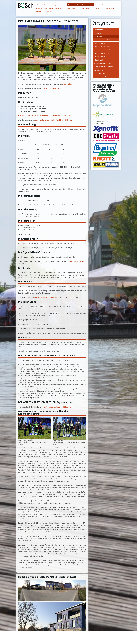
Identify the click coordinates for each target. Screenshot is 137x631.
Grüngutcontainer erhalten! (103, 67)
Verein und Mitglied (51, 5)
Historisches (109, 8)
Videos (48, 12)
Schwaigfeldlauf (41, 8)
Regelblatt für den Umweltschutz (46, 297)
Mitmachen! (40, 12)
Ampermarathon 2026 (102, 40)
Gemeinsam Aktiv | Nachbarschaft (80, 5)
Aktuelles (39, 5)
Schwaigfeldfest (100, 5)
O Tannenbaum (99, 73)
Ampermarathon (99, 36)
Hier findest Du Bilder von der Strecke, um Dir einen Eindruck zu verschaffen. (45, 116)
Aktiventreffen (99, 30)
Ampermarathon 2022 (102, 53)
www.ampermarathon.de (77, 261)
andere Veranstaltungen (102, 77)
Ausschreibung (67, 84)
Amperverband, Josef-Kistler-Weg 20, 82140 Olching (53, 120)
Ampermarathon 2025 (102, 43)
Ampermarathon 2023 (102, 50)
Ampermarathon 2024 (102, 47)
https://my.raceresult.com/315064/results (56, 407)
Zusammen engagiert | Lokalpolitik (90, 8)
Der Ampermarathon (56, 8)
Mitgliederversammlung (102, 63)
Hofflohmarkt (71, 8)
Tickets (63, 5)
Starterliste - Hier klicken (51, 88)
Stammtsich (98, 33)
